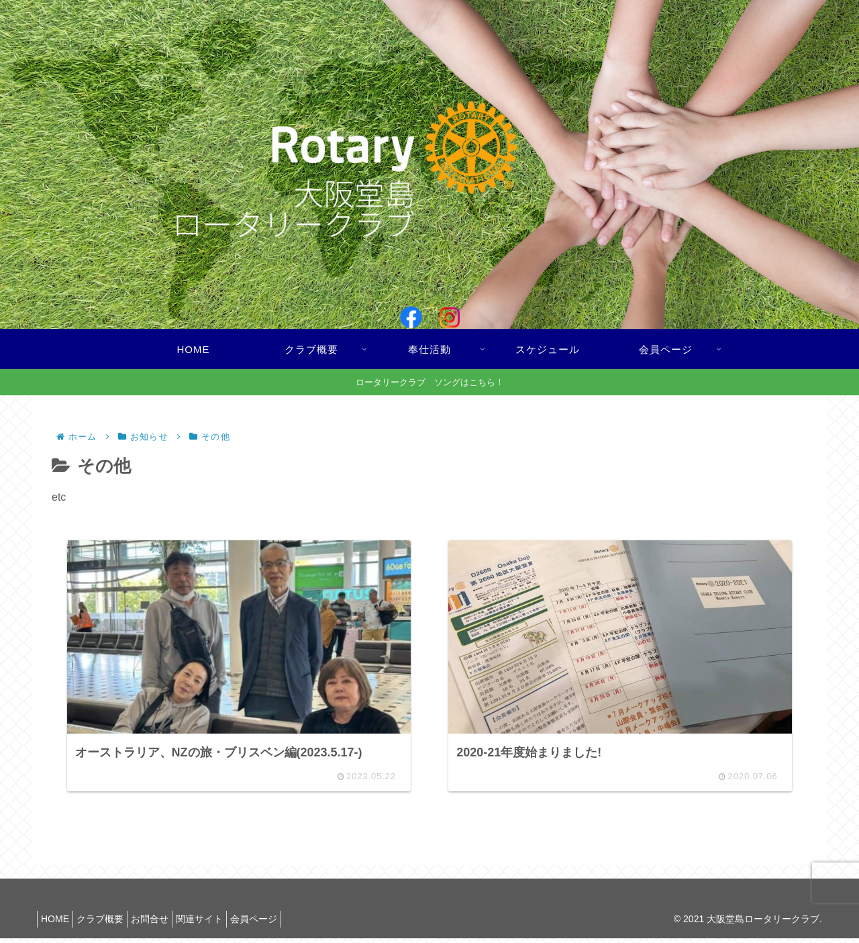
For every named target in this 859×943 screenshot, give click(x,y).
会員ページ (283, 923)
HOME (58, 923)
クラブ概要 (110, 923)
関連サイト (222, 923)
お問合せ (166, 923)
